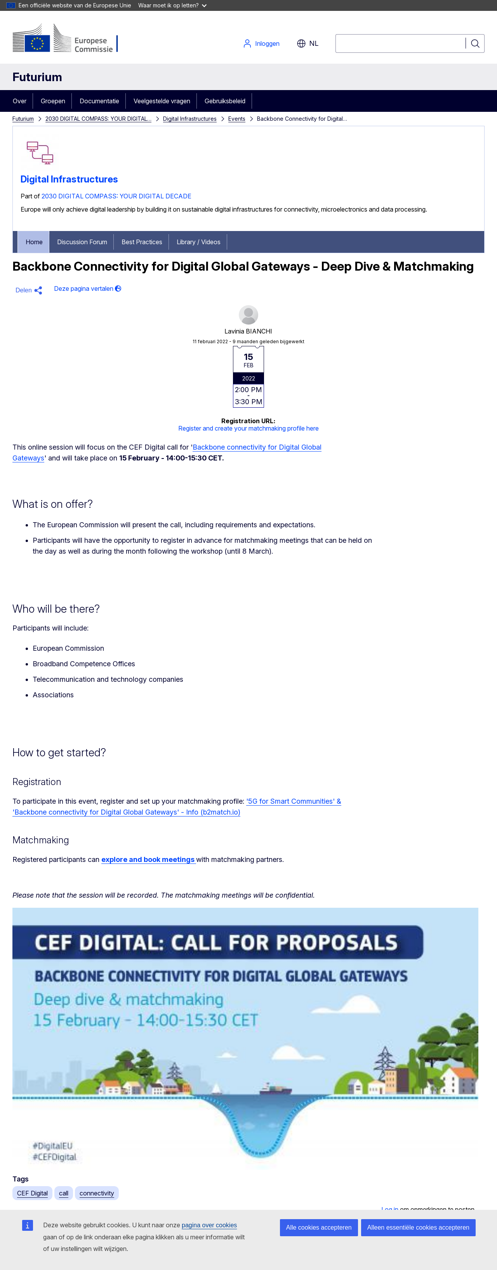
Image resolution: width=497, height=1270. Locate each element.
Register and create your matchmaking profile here (248, 428)
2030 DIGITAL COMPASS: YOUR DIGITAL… (98, 118)
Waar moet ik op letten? (172, 5)
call (63, 1193)
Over (19, 101)
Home (34, 242)
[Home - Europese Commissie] (75, 38)
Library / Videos (199, 242)
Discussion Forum (82, 242)
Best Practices (142, 242)
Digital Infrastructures (190, 118)
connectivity (97, 1193)
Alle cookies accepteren (319, 1227)
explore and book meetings (148, 859)
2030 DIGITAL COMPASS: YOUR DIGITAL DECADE (116, 196)
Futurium (37, 77)
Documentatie (99, 101)
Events (236, 118)
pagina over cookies (209, 1225)
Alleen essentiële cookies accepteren (418, 1227)
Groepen (53, 101)
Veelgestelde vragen (162, 101)
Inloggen (261, 43)
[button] (30, 290)
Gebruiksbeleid (225, 101)
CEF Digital (32, 1193)
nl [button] (307, 43)
